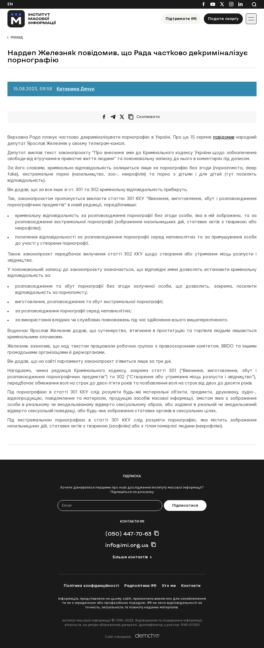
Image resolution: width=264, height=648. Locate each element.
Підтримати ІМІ (181, 19)
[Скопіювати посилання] (145, 117)
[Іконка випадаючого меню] (251, 18)
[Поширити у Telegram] (113, 117)
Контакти (191, 586)
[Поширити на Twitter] (122, 117)
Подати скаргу (223, 19)
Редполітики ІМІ (140, 586)
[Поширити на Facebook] (104, 117)
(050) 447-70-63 (128, 533)
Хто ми (169, 586)
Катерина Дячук (75, 89)
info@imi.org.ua (126, 545)
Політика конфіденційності (91, 586)
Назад (17, 37)
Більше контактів (130, 557)
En (10, 4)
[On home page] (31, 18)
